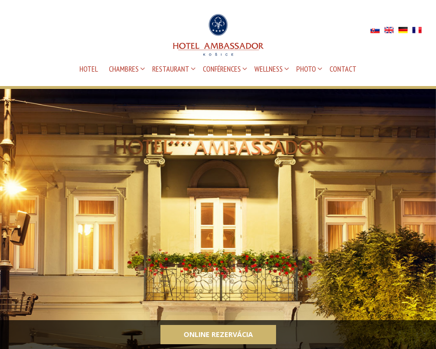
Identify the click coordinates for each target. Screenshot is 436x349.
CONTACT (343, 69)
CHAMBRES (124, 69)
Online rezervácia (218, 334)
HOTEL (88, 69)
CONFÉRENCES (222, 69)
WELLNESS (268, 69)
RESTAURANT (170, 69)
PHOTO (306, 69)
